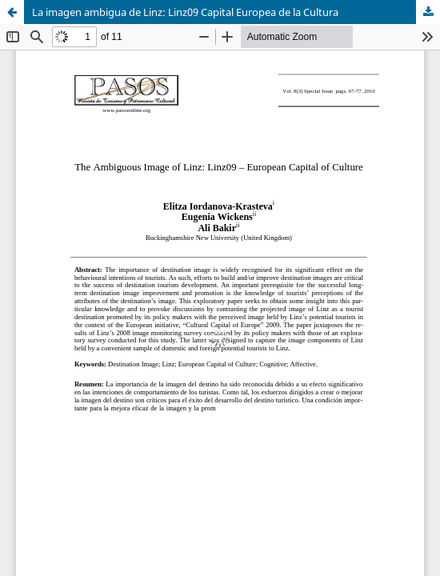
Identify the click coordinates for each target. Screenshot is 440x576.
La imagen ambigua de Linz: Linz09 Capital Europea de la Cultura (185, 12)
